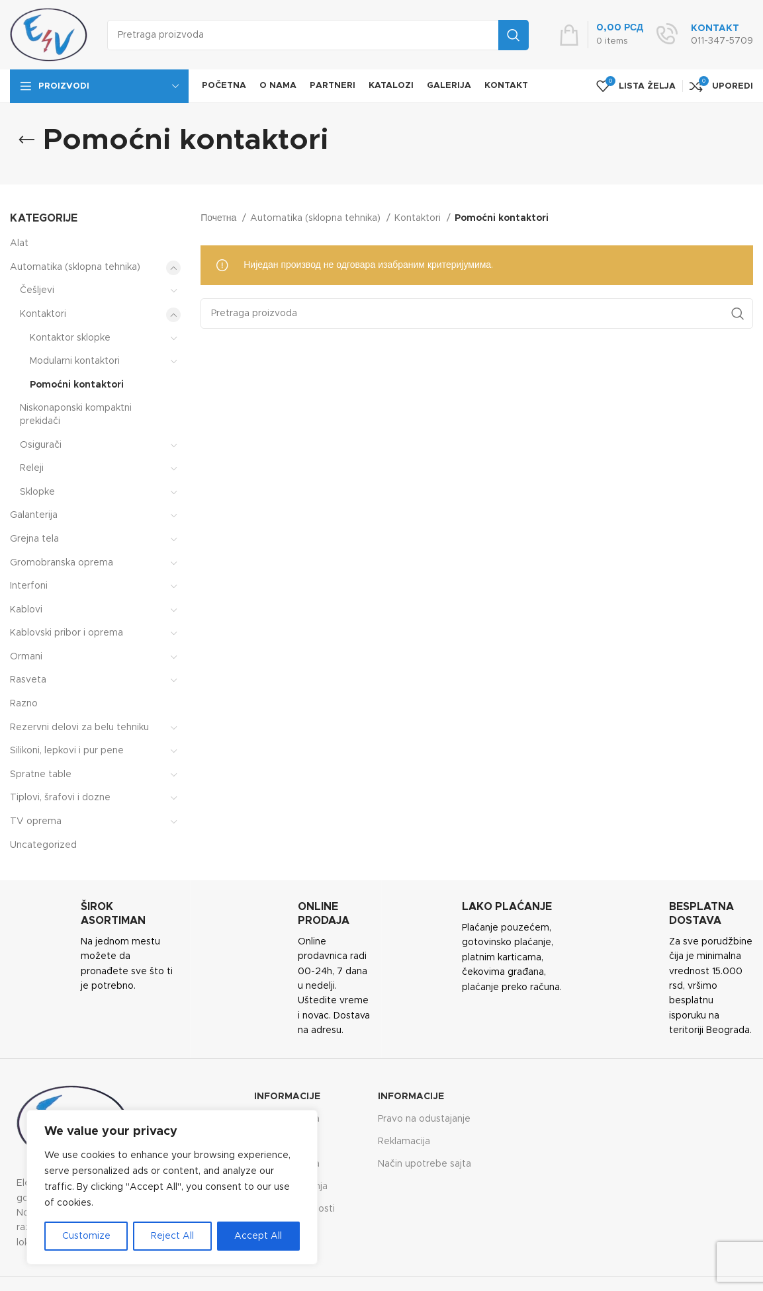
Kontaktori (43, 314)
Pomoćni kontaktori (77, 385)
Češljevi (37, 290)
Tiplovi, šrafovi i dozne (60, 797)
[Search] (318, 35)
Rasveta (28, 680)
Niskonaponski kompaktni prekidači (76, 414)
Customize (86, 1236)
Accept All (258, 1236)
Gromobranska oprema (61, 562)
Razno (24, 703)
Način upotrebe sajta (424, 1164)
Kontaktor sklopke (70, 338)
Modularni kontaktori (75, 361)
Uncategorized (43, 845)
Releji (32, 468)
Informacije (287, 1096)
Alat (19, 243)
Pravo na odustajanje (424, 1119)
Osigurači (41, 445)
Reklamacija (404, 1141)
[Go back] (26, 140)
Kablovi (26, 609)
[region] (172, 1187)
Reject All (172, 1236)
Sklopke (37, 492)
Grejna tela (34, 539)
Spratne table (40, 774)
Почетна (220, 218)
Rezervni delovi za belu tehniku (79, 727)
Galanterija (34, 515)
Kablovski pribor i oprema (66, 633)
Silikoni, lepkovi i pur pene (67, 750)
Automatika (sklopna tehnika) (75, 267)
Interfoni (29, 586)
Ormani (26, 656)
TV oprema (36, 821)
